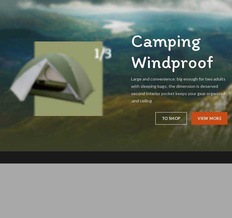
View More (209, 118)
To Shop (171, 118)
